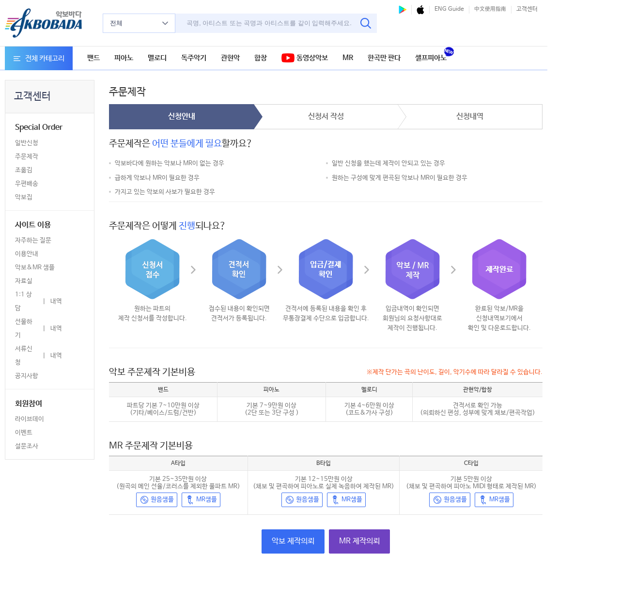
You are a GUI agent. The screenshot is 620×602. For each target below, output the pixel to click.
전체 (139, 23)
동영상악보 (304, 58)
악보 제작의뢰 (293, 541)
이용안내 (26, 254)
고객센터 (527, 9)
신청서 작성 (326, 116)
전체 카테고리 (39, 58)
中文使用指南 (490, 9)
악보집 (23, 197)
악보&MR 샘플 (35, 267)
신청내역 (469, 116)
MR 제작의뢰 (359, 541)
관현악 (230, 58)
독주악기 (193, 58)
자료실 (23, 281)
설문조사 (26, 446)
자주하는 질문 (33, 240)
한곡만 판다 (384, 58)
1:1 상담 (23, 301)
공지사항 (26, 376)
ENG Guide (449, 9)
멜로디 (157, 58)
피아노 (123, 58)
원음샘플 (157, 499)
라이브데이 (29, 419)
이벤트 (23, 432)
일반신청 (26, 143)
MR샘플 (201, 499)
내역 (56, 301)
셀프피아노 (431, 58)
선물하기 (23, 328)
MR (347, 58)
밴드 (93, 58)
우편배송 (26, 183)
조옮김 (23, 170)
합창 (260, 58)
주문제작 (26, 156)
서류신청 (23, 355)
